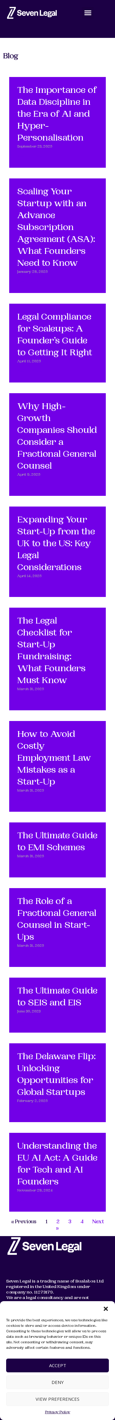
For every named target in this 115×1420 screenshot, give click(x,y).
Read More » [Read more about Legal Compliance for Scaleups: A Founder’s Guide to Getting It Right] (29, 371)
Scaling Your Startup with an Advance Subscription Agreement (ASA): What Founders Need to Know (56, 228)
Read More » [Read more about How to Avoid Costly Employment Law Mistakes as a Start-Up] (29, 801)
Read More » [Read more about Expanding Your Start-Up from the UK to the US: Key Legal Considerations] (29, 586)
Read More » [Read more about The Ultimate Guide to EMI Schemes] (29, 867)
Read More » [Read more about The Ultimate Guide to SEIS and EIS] (29, 1022)
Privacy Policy (57, 1413)
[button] (106, 1309)
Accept (57, 1365)
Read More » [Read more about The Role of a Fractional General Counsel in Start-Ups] (29, 956)
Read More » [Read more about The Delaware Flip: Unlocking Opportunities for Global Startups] (29, 1111)
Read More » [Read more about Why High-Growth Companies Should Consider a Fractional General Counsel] (29, 485)
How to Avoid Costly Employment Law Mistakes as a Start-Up (54, 758)
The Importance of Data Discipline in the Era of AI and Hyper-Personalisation (57, 114)
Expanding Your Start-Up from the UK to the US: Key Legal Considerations (56, 544)
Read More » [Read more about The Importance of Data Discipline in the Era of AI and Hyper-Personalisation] (29, 157)
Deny (58, 1382)
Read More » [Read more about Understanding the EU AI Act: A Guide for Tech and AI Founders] (29, 1201)
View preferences (57, 1399)
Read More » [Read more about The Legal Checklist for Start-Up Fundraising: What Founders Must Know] (29, 699)
